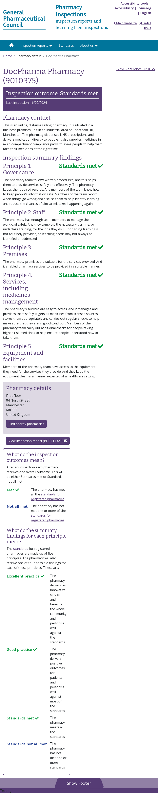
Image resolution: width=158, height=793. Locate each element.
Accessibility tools (134, 3)
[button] (79, 783)
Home (7, 56)
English (145, 13)
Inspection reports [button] (34, 45)
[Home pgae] (24, 19)
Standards (66, 45)
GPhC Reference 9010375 (135, 69)
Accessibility (124, 8)
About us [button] (87, 45)
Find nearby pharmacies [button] (26, 424)
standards (20, 548)
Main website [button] (125, 23)
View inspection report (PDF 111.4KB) (38, 441)
